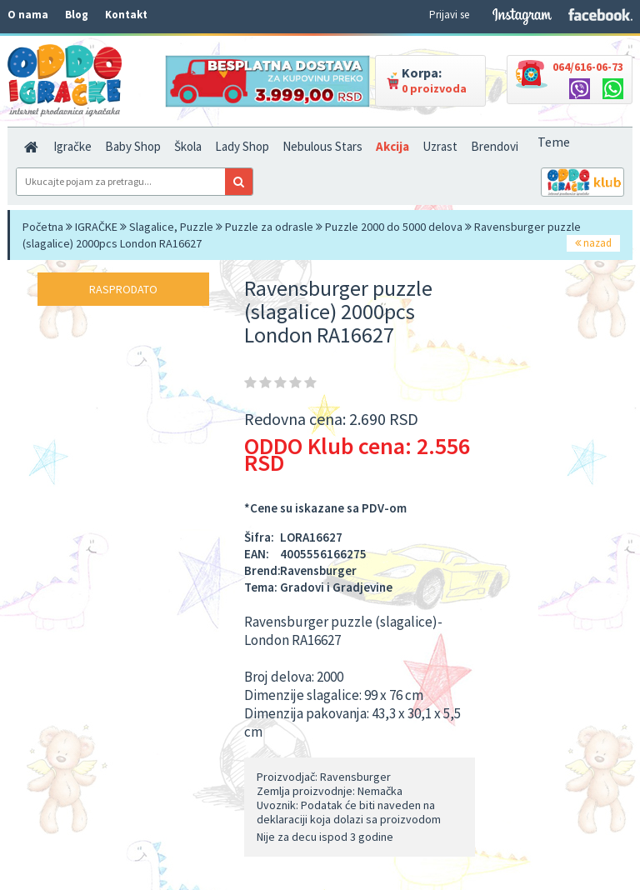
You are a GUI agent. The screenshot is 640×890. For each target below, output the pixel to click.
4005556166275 (323, 554)
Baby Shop (133, 146)
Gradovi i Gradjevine (336, 587)
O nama (28, 15)
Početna (42, 226)
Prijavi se (449, 15)
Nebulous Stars (322, 146)
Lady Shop (242, 146)
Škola (188, 146)
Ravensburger (318, 570)
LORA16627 (311, 537)
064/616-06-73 (587, 66)
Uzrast (440, 146)
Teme (554, 141)
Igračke (72, 146)
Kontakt (126, 15)
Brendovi (494, 146)
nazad (593, 243)
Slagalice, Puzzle (171, 226)
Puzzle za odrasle (269, 226)
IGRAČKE (96, 226)
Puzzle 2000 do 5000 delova (393, 226)
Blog (76, 15)
